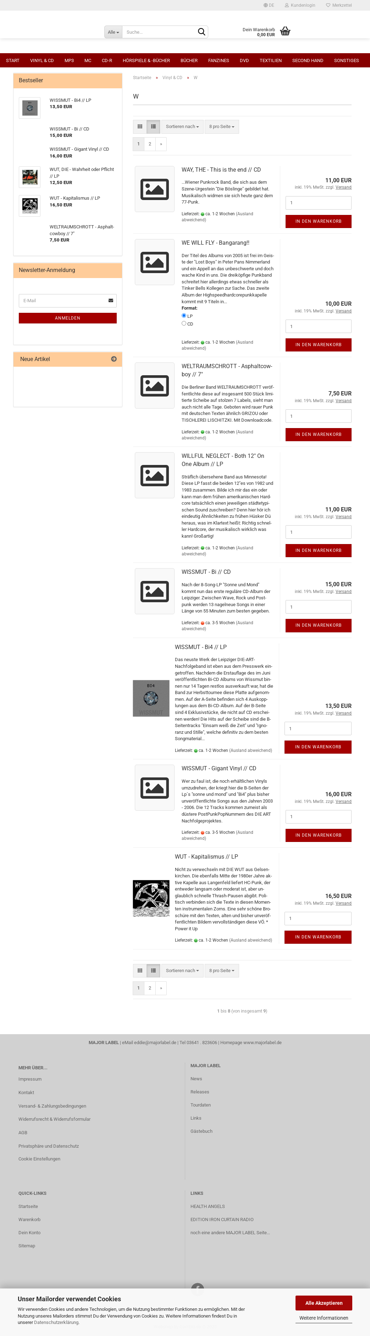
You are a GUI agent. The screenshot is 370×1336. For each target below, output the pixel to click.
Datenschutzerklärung (56, 1322)
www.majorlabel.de (262, 1042)
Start (13, 60)
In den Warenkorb (319, 221)
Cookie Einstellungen (39, 1159)
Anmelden (68, 318)
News (196, 1078)
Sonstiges (346, 60)
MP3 (69, 60)
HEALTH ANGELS (207, 1206)
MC (87, 60)
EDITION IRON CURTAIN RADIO (222, 1219)
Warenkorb (29, 1219)
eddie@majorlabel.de (155, 1042)
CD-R (107, 60)
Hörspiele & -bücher (146, 60)
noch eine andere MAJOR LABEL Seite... (230, 1232)
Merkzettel (339, 5)
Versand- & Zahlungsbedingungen (52, 1106)
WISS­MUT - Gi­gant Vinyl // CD (219, 768)
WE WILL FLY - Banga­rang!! (215, 242)
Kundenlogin (300, 5)
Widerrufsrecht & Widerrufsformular (54, 1119)
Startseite (28, 1206)
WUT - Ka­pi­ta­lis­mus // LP (206, 856)
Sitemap (26, 1245)
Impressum (30, 1079)
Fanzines (218, 60)
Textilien (271, 60)
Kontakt (26, 1092)
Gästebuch (201, 1131)
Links (195, 1118)
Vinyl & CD (42, 60)
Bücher (189, 60)
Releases (199, 1091)
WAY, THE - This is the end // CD (221, 169)
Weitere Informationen (323, 1318)
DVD (244, 60)
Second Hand (308, 60)
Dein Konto (29, 1232)
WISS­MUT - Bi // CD (206, 572)
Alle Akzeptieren (324, 1303)
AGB (22, 1132)
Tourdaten (200, 1105)
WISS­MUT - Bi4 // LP (201, 647)
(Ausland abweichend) (250, 750)
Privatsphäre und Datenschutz (48, 1146)
